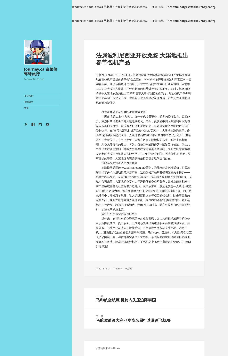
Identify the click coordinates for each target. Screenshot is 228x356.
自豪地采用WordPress (108, 348)
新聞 (129, 268)
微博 (26, 107)
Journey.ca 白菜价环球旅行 (40, 71)
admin (118, 268)
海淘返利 (28, 101)
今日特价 (28, 95)
